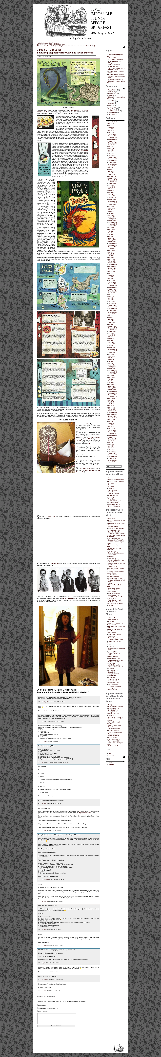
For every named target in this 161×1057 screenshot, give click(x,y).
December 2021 (112, 137)
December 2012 (112, 328)
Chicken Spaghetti (113, 638)
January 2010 (112, 389)
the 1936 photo (83, 150)
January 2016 (112, 263)
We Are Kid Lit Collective (115, 602)
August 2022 (111, 123)
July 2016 (110, 252)
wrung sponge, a (112, 688)
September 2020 (112, 164)
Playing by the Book (113, 674)
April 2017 (111, 236)
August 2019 (111, 187)
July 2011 (110, 358)
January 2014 (112, 305)
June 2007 (111, 444)
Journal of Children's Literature (116, 563)
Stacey (45, 929)
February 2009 (112, 409)
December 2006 (112, 455)
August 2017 (111, 229)
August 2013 (111, 314)
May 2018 (110, 213)
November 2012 (112, 329)
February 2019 (112, 197)
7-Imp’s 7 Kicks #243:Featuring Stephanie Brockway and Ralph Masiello (65, 51)
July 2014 (110, 294)
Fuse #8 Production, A (114, 653)
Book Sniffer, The (112, 710)
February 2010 (112, 388)
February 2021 (112, 155)
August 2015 (111, 271)
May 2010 (110, 382)
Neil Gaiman (96, 437)
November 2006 (112, 456)
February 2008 (112, 430)
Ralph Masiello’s (75, 110)
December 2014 (112, 285)
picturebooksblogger (113, 735)
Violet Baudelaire (68, 598)
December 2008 (112, 412)
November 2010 (112, 372)
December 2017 (112, 222)
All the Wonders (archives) (115, 706)
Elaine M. (46, 901)
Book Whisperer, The (114, 530)
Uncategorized (112, 112)
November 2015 (112, 266)
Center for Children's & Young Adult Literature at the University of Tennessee (116, 535)
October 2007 (112, 437)
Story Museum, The (113, 595)
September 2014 (112, 291)
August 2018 (111, 208)
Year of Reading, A (113, 689)
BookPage (111, 486)
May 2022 (110, 129)
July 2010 (110, 379)
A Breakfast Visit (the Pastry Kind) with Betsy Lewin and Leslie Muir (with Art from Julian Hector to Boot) (66, 46)
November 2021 (112, 139)
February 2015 (112, 282)
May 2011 (110, 361)
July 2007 (110, 442)
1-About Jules (113, 58)
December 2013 (112, 307)
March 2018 (111, 217)
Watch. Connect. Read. (114, 600)
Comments (111, 764)
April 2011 (111, 363)
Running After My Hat (114, 504)
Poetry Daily (111, 499)
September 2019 (112, 185)
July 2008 (110, 421)
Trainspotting (54, 563)
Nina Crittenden (47, 711)
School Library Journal (114, 588)
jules (45, 830)
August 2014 (111, 292)
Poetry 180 (111, 497)
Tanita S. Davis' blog (113, 681)
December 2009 (112, 391)
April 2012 (111, 342)
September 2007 (112, 439)
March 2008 (111, 428)
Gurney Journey (112, 490)
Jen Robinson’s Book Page (115, 660)
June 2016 (111, 254)
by (42, 701)
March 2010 (111, 386)
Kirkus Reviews (112, 492)
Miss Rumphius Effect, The (115, 666)
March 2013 (111, 322)
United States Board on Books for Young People (116, 597)
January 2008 (112, 432)
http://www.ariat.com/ (85, 812)
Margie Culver (47, 701)
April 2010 (111, 384)
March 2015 (111, 280)
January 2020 (112, 178)
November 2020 (112, 160)
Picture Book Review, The (115, 732)
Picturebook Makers (113, 734)
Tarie (45, 796)
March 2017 (111, 238)
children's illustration (113, 713)
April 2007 (111, 448)
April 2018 (111, 215)
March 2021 (111, 153)
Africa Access (111, 518)
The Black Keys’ (50, 516)
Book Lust (110, 483)
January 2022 (112, 136)
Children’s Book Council (114, 538)
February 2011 (112, 366)
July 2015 (110, 273)
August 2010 (111, 377)
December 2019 (112, 180)
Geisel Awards (112, 554)
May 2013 (110, 319)
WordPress (111, 755)
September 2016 (112, 248)
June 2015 (111, 275)
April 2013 (111, 321)
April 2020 (111, 173)
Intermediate (111, 102)
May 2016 (110, 255)
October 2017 (112, 226)
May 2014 (110, 298)
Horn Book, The (112, 558)
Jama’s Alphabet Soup (114, 658)
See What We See (113, 590)
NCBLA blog (111, 668)
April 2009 (111, 405)
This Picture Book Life (114, 739)
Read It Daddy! (112, 675)
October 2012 (112, 331)
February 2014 (112, 303)
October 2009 (112, 395)
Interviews (111, 103)
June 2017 (111, 233)
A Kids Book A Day (113, 619)
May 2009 (110, 403)
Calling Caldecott (112, 712)
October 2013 (112, 310)
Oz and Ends (111, 672)
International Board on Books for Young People (115, 560)
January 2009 (112, 411)
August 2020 (111, 166)
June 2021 (111, 148)
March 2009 (111, 407)
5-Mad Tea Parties (114, 66)
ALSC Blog (111, 621)
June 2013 (111, 317)
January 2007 (112, 453)
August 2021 (111, 144)
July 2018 (110, 210)
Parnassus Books (113, 495)
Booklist (110, 485)
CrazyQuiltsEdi (112, 551)
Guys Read (111, 556)
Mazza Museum (112, 566)
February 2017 (112, 240)
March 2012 (111, 344)
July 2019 (110, 189)
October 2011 (112, 352)
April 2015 (111, 278)
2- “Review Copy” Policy (116, 59)
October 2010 (112, 374)
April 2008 (111, 426)
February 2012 (112, 345)
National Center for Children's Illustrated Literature (115, 569)
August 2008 (111, 419)
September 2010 (112, 375)
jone (45, 741)
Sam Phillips (89, 470)
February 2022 (112, 134)
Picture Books (112, 107)
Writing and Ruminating (114, 686)
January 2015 (112, 284)
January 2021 (112, 157)
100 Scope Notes (113, 618)
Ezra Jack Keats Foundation (116, 553)
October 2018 (112, 204)
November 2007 (112, 435)
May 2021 (110, 150)
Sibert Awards (112, 591)
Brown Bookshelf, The (114, 532)
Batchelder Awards (113, 526)
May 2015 (110, 277)
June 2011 (111, 359)
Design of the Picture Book (115, 717)
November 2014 (112, 287)
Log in (109, 753)
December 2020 (112, 159)
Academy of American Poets (116, 479)
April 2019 (111, 194)
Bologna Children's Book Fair (116, 528)
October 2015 (112, 268)
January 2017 (112, 241)
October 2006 (112, 458)
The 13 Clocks (88, 439)
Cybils (109, 644)
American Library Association (116, 481)
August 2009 (111, 398)
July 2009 (110, 400)
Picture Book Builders (114, 728)
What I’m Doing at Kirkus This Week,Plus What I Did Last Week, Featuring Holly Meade (51, 43)
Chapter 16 (111, 488)
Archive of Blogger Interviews (116, 74)
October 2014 (112, 289)
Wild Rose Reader (113, 684)
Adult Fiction (111, 91)
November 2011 (112, 351)
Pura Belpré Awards (113, 576)
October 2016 (112, 247)
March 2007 (111, 449)
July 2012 (110, 337)
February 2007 (112, 451)
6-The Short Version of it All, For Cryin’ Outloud (116, 68)
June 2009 (111, 402)
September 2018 (112, 206)
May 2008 (110, 425)
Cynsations (111, 646)
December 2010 (112, 370)
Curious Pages (112, 715)
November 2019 (112, 181)
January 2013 (112, 326)
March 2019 (111, 196)
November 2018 (112, 203)
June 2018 (111, 211)
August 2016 (111, 250)
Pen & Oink (111, 727)
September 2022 (112, 122)
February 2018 (112, 218)
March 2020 (111, 174)
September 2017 (112, 227)
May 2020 (110, 171)
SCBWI (110, 583)
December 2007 (112, 433)
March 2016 (111, 259)
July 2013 (110, 315)
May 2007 (110, 446)
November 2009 (112, 393)
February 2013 (112, 324)
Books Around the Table (114, 634)
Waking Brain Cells (113, 682)
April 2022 (111, 130)
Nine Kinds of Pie (113, 670)
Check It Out (111, 636)
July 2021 (110, 146)
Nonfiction (110, 105)
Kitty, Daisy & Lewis (85, 468)
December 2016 (112, 243)
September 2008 (112, 418)
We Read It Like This (113, 746)
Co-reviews (111, 95)
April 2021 (111, 152)
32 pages (110, 705)
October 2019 (112, 183)
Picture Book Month (113, 730)
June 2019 (111, 190)
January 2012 (112, 347)
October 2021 (112, 141)
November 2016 (112, 245)
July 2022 (110, 125)
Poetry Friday (111, 109)
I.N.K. (109, 655)
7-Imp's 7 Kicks (112, 90)
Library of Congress (113, 493)
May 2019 (110, 192)
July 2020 (110, 167)
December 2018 (112, 201)
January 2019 (112, 199)
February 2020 (112, 176)
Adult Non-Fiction (113, 93)
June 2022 (111, 127)
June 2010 (111, 381)
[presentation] (56, 1037)
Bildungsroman (112, 632)
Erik (44, 972)
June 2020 (111, 169)
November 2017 (112, 224)
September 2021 (112, 143)
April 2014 (111, 300)
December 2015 (112, 264)
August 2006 (111, 462)
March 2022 (111, 132)
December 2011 (112, 349)
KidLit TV (110, 565)
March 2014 (111, 301)
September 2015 (112, 270)
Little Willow (46, 879)
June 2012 (111, 338)
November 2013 (112, 308)
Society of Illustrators (114, 506)
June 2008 (111, 423)
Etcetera (110, 100)
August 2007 (111, 440)
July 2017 (110, 231)
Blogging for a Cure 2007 (116, 79)
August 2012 (111, 335)
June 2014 (111, 296)
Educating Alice (112, 651)
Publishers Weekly (113, 502)
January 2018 (112, 220)
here (89, 443)
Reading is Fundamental (115, 578)
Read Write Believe (113, 679)
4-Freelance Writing (114, 64)
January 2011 (112, 368)
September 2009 (112, 396)
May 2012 (110, 340)
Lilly (88, 424)
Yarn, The (110, 605)
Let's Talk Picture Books (114, 725)
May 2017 (110, 234)
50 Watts (110, 478)
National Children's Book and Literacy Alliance (115, 572)
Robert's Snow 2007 (113, 111)
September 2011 (112, 354)
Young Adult (111, 114)
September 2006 (112, 460)
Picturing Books (112, 737)
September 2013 (112, 312)
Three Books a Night (113, 741)
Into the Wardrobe (113, 656)
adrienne (46, 979)
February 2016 (112, 261)
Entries (110, 763)
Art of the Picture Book (114, 708)
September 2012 (112, 333)
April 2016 (111, 257)
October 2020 (112, 162)
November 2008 (112, 414)
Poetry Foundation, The (114, 501)
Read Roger (111, 677)
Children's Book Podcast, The (116, 540)
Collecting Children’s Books (115, 639)
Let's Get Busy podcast (114, 665)
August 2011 (111, 356)
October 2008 (112, 416)
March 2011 (111, 365)
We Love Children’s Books (115, 603)
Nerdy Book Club (112, 575)
